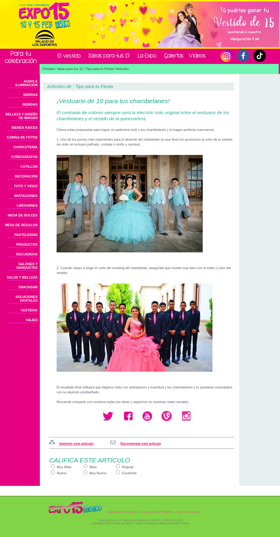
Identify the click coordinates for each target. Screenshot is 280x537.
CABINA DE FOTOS (22, 137)
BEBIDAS (30, 104)
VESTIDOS (29, 310)
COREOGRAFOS (24, 157)
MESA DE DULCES (23, 215)
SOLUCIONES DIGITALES (27, 298)
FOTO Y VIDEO (26, 186)
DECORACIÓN (26, 176)
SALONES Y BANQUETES (26, 265)
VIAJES (31, 320)
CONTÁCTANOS (188, 512)
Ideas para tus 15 (70, 69)
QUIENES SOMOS (121, 512)
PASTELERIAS (25, 235)
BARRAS (30, 95)
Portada (48, 69)
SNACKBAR (28, 287)
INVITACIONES (25, 196)
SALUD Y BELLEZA (22, 277)
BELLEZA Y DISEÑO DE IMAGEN (21, 116)
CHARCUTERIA (25, 147)
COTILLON (28, 166)
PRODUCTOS (26, 244)
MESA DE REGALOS (21, 225)
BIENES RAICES (25, 127)
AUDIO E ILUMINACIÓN (26, 83)
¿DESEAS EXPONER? (156, 512)
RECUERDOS (26, 254)
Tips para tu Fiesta (100, 69)
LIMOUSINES (27, 205)
